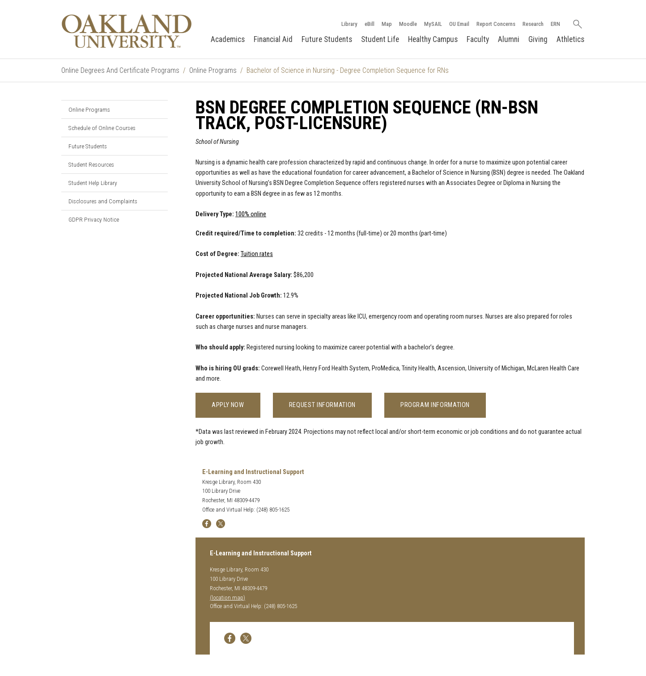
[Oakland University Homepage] (126, 31)
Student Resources (91, 164)
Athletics (570, 39)
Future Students (327, 39)
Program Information (435, 405)
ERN (555, 24)
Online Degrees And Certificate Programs (120, 70)
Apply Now (228, 405)
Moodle (408, 24)
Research (533, 24)
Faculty (478, 39)
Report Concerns (495, 24)
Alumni (508, 39)
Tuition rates (257, 254)
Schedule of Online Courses (102, 127)
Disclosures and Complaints (102, 201)
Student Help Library (92, 182)
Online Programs (213, 70)
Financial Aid (273, 39)
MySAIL (433, 24)
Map (387, 24)
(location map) (227, 597)
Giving (538, 39)
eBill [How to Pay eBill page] (369, 24)
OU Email (459, 24)
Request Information (322, 405)
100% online (250, 214)
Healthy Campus (433, 39)
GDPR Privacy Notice (93, 219)
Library (349, 24)
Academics (228, 39)
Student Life (380, 39)
